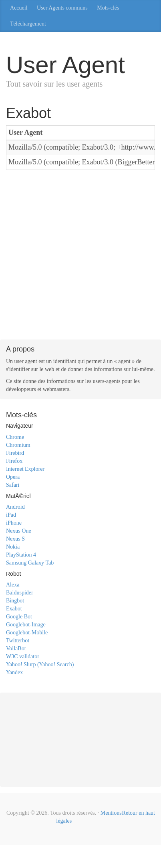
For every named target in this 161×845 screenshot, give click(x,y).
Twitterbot (17, 641)
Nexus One (18, 531)
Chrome (15, 437)
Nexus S (15, 539)
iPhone (14, 523)
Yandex (14, 672)
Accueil (19, 8)
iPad (11, 515)
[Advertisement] (80, 256)
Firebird (15, 453)
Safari (12, 485)
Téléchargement (28, 24)
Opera (13, 477)
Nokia (13, 547)
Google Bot (19, 617)
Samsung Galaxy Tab (30, 563)
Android (15, 507)
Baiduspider (19, 593)
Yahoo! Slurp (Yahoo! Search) (40, 664)
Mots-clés (108, 8)
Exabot (14, 609)
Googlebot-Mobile (27, 633)
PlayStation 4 (21, 555)
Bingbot (15, 601)
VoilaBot (16, 649)
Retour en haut (138, 813)
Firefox (14, 461)
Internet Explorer (25, 469)
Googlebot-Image (26, 625)
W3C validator (22, 656)
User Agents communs (62, 8)
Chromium (18, 445)
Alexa (12, 585)
